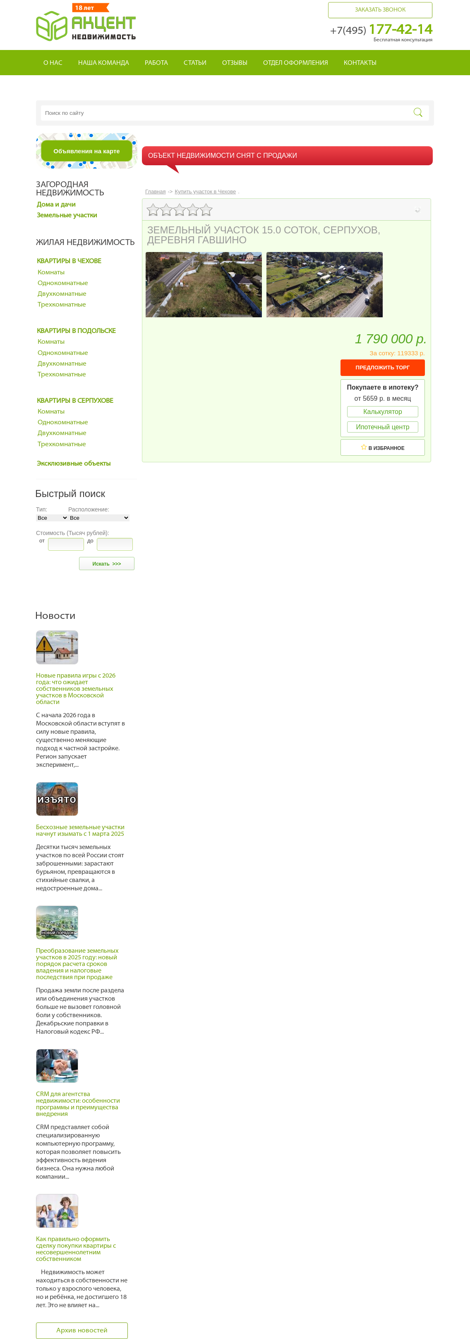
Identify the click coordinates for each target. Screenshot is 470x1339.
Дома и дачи (56, 205)
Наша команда (103, 63)
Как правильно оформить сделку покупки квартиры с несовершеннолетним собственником (76, 1250)
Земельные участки (67, 215)
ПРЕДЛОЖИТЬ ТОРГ (383, 367)
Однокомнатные (63, 283)
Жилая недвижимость (85, 243)
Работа (156, 63)
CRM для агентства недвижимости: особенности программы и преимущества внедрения (78, 1105)
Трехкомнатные (62, 305)
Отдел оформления (295, 63)
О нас (52, 63)
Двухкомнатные (62, 294)
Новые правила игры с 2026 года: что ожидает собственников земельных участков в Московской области (75, 689)
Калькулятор (382, 411)
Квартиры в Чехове (69, 261)
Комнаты (51, 272)
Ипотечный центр (382, 426)
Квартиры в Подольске (76, 331)
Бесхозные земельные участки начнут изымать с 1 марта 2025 (80, 831)
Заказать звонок (380, 10)
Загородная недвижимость (70, 189)
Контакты (360, 63)
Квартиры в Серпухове (75, 401)
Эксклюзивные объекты (73, 464)
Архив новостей (82, 1330)
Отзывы (234, 63)
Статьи (195, 63)
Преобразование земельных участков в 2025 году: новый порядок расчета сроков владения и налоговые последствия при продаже (77, 964)
